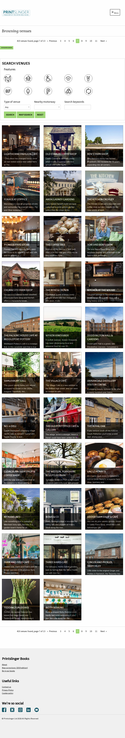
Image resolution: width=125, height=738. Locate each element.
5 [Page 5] (69, 41)
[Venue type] (17, 107)
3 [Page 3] (60, 41)
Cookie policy (7, 693)
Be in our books (8, 671)
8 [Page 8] (81, 41)
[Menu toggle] (115, 12)
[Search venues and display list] (10, 115)
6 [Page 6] (73, 41)
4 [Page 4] (64, 41)
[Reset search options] (40, 115)
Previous (53, 41)
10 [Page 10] (91, 41)
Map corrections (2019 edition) (15, 668)
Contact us (6, 687)
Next (102, 41)
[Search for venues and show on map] (25, 115)
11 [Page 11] (96, 41)
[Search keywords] (77, 107)
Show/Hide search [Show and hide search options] (6, 47)
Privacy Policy (8, 690)
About (4, 664)
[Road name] (47, 107)
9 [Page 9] (86, 41)
